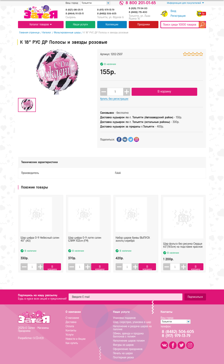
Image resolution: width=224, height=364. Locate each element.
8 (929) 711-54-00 (138, 8)
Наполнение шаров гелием (129, 338)
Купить (188, 90)
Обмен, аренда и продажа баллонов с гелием (128, 333)
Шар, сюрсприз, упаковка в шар (132, 320)
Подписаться (195, 294)
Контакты (71, 328)
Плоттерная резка (123, 355)
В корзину (152, 90)
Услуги (69, 332)
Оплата (70, 324)
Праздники (143, 24)
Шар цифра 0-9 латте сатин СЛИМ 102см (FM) (84, 239)
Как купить (72, 341)
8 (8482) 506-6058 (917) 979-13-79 (180, 332)
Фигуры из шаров (123, 342)
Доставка (71, 320)
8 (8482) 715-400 (138, 12)
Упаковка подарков (124, 315)
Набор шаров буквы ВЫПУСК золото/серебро (133, 239)
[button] (126, 91)
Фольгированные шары (66, 32)
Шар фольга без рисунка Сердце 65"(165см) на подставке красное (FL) (183, 239)
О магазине (72, 315)
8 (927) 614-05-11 (74, 10)
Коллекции (112, 24)
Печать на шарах (123, 351)
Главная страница (28, 32)
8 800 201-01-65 (141, 3)
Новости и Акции (75, 336)
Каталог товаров (41, 24)
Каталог (45, 32)
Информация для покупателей (185, 3)
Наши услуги (80, 24)
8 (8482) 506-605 (106, 13)
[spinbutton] (115, 91)
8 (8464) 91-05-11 (75, 13)
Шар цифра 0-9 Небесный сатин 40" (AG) (40, 239)
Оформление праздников (127, 347)
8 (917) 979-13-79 (105, 10)
